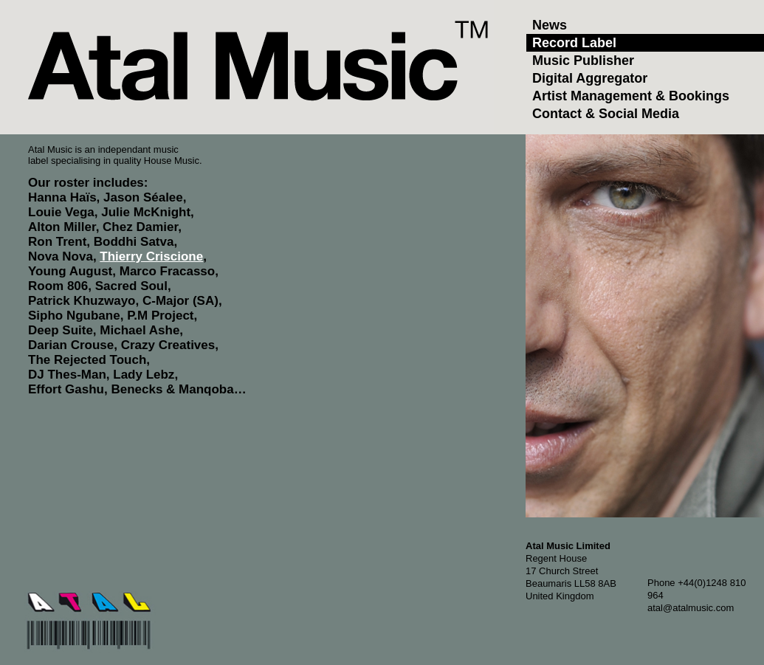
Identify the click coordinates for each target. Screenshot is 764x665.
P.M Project (160, 316)
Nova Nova (60, 256)
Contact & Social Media (605, 113)
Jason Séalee (143, 197)
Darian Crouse (71, 345)
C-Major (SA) (180, 301)
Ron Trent (57, 242)
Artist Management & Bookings (630, 96)
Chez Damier (140, 227)
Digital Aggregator (589, 78)
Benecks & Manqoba (172, 389)
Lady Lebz (143, 375)
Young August (70, 271)
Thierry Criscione (151, 256)
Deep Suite (60, 330)
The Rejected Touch (87, 360)
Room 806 (58, 286)
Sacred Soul (131, 286)
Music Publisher (583, 60)
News (549, 25)
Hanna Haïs (62, 197)
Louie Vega (61, 212)
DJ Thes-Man (67, 375)
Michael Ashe (139, 330)
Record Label (574, 42)
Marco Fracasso (167, 271)
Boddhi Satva (134, 242)
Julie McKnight (145, 212)
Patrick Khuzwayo (82, 301)
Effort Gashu (66, 389)
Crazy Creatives (168, 345)
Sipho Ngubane (74, 316)
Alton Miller (62, 227)
